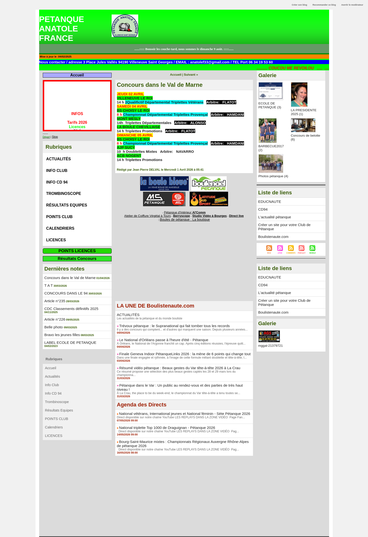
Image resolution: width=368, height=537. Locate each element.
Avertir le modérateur (352, 5)
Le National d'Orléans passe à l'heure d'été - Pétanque (160, 338)
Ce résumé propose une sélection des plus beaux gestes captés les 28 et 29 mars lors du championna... (184, 369)
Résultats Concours (77, 249)
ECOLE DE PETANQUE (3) (270, 105)
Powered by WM (184, 533)
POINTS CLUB (59, 210)
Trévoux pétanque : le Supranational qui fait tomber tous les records (170, 324)
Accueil (77, 75)
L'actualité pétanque (273, 220)
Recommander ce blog (324, 5)
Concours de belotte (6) (300, 137)
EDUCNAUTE (268, 205)
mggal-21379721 (271, 339)
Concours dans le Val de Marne (68, 269)
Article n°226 (54, 306)
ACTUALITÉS (127, 313)
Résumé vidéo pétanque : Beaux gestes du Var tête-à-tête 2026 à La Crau (174, 365)
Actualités (59, 157)
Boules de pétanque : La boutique (184, 218)
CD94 (262, 213)
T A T (48, 276)
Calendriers (60, 221)
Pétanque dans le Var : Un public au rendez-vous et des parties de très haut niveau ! (182, 379)
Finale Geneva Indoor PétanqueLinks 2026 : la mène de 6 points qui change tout (179, 351)
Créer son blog (299, 5)
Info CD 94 (57, 178)
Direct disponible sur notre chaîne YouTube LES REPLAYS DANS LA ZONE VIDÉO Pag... (176, 420)
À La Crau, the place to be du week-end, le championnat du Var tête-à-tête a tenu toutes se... (176, 382)
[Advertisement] (184, 265)
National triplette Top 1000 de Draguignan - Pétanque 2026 (163, 417)
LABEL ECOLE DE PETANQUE (68, 329)
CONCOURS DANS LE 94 (64, 284)
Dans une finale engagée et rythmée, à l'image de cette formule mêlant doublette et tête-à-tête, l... (180, 355)
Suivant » (190, 74)
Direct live (230, 214)
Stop (54, 136)
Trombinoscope (64, 189)
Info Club (57, 167)
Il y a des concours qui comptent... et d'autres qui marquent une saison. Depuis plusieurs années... (180, 327)
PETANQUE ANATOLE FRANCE (61, 29)
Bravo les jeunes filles (60, 321)
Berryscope (181, 214)
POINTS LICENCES (77, 242)
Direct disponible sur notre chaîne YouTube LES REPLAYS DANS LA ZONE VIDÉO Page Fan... (179, 406)
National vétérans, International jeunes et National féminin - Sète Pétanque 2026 (179, 403)
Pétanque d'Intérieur (185, 212)
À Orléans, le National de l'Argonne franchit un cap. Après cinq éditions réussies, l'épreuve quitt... (179, 341)
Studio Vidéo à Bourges (206, 214)
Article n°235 (54, 291)
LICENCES (56, 231)
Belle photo (53, 314)
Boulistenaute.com (272, 235)
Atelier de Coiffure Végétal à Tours (152, 214)
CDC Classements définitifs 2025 (69, 299)
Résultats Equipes (67, 199)
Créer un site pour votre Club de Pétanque (290, 228)
